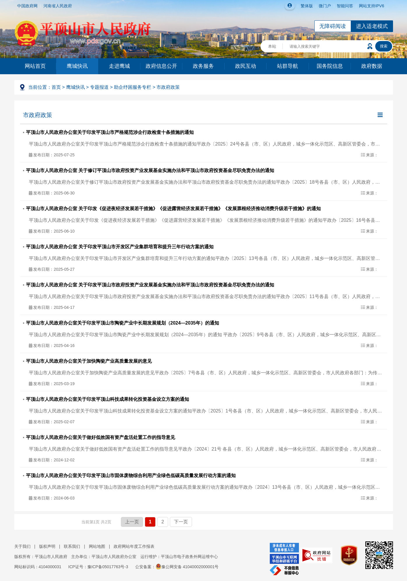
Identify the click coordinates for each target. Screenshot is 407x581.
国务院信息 (330, 66)
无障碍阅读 (332, 26)
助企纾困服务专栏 (132, 87)
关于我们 (22, 546)
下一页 (181, 521)
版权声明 (47, 546)
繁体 (305, 5)
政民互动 (245, 66)
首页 (56, 87)
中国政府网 (27, 5)
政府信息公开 (161, 66)
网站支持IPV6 (371, 5)
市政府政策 (168, 87)
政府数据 (371, 66)
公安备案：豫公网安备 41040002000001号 (177, 566)
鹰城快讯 (77, 66)
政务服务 (203, 66)
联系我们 (72, 546)
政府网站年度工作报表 (134, 546)
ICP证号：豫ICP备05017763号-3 (98, 566)
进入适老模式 (372, 26)
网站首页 (35, 66)
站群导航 (287, 66)
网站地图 (97, 546)
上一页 (132, 521)
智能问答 (345, 5)
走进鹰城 (119, 66)
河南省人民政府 (57, 5)
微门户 (325, 5)
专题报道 (99, 87)
